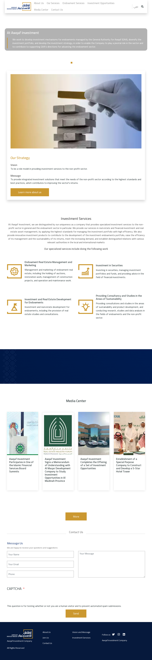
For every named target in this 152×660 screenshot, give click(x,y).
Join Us (46, 638)
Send (76, 613)
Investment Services (81, 638)
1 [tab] (71, 62)
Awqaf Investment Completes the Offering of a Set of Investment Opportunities (93, 463)
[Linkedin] (124, 634)
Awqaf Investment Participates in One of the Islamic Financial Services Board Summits (21, 465)
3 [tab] (80, 62)
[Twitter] (113, 634)
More (76, 516)
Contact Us (47, 643)
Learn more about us (29, 192)
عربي (136, 6)
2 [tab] (76, 62)
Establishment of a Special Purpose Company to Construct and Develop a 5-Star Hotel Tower (128, 465)
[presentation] (29, 598)
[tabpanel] (76, 57)
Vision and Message (81, 632)
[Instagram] (118, 634)
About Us (47, 632)
